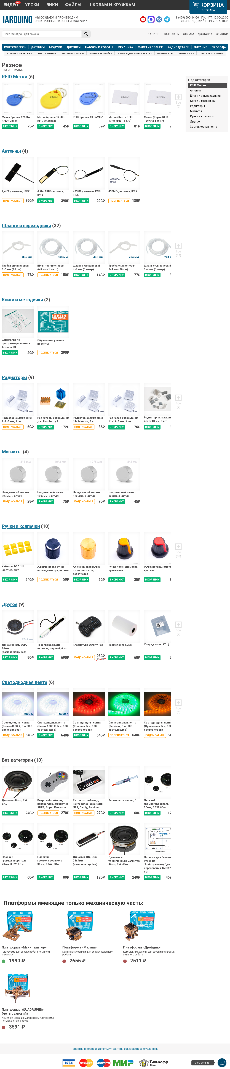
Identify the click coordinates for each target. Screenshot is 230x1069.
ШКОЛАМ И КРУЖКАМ (112, 4)
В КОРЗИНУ (10, 126)
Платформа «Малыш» (79, 947)
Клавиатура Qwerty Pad (88, 644)
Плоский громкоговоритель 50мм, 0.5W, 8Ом (156, 804)
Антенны (11, 151)
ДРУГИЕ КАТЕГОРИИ (211, 53)
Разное (18, 70)
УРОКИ (32, 4)
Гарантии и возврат (84, 1048)
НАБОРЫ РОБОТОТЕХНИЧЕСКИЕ (175, 53)
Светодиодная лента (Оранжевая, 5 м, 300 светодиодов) (158, 726)
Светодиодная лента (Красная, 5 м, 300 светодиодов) (87, 726)
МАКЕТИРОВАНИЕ (150, 47)
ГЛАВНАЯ (6, 70)
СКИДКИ (222, 34)
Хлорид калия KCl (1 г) (159, 644)
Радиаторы (14, 377)
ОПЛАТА (188, 34)
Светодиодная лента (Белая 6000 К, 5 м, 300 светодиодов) (52, 726)
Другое (9, 604)
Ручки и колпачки (21, 526)
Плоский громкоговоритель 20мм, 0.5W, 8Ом (14, 860)
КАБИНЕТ (154, 34)
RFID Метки (14, 76)
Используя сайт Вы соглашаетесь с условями (128, 1048)
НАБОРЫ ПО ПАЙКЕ (100, 53)
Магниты (12, 451)
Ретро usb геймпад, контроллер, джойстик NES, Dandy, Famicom (88, 804)
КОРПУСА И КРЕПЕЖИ (20, 53)
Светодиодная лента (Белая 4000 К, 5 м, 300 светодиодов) (17, 726)
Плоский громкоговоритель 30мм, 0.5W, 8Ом (49, 860)
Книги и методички (22, 299)
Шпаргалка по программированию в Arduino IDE (16, 343)
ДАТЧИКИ (38, 47)
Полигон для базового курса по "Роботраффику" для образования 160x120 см (159, 864)
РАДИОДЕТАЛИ (178, 47)
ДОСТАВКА (205, 34)
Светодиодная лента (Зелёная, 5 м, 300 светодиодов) (122, 726)
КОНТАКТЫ (172, 34)
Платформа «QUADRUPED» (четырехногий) (23, 1012)
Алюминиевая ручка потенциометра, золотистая (86, 570)
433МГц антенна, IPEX (122, 191)
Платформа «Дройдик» (142, 947)
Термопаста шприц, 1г (123, 800)
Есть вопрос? (202, 1062)
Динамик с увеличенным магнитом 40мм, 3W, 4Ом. (124, 861)
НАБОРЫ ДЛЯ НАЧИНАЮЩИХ (134, 53)
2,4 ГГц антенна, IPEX (16, 191)
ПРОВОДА (219, 47)
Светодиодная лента (24, 682)
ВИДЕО (11, 4)
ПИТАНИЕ (200, 47)
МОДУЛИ (55, 47)
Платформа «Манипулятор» (24, 947)
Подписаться (12, 200)
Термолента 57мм (120, 644)
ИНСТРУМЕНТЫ (47, 53)
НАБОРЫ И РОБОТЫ (99, 47)
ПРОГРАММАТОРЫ (73, 53)
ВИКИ (52, 4)
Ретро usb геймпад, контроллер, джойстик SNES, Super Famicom (52, 804)
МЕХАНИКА (125, 47)
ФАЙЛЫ (73, 4)
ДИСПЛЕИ (74, 47)
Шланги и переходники (26, 225)
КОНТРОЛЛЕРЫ (15, 47)
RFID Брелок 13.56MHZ (88, 117)
